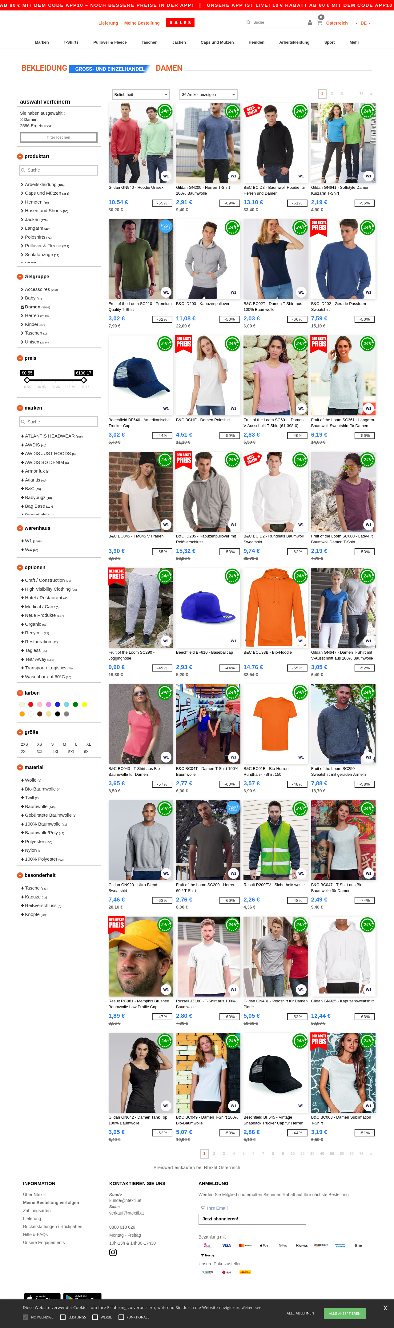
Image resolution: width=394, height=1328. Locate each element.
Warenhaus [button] (37, 525)
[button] (311, 23)
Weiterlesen (251, 1307)
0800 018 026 (122, 1224)
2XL (24, 749)
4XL (56, 749)
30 (312, 1151)
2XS (24, 742)
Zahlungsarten (37, 1207)
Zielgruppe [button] (37, 273)
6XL (87, 749)
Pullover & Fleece (110, 42)
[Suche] (274, 22)
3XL (40, 749)
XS (39, 742)
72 (361, 91)
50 (332, 1151)
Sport (329, 42)
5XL (71, 749)
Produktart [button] (37, 153)
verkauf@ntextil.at (126, 1210)
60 (342, 1151)
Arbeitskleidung (294, 42)
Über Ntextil (34, 1191)
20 (302, 1151)
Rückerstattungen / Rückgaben (52, 1223)
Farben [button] (32, 690)
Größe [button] (31, 729)
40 (322, 1151)
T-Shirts (71, 42)
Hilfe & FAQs (35, 1231)
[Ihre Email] (231, 1205)
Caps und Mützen (217, 42)
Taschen (150, 42)
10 (293, 1151)
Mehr (354, 42)
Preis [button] (30, 355)
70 (352, 1151)
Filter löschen (58, 135)
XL (88, 742)
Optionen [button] (35, 565)
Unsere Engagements (44, 1239)
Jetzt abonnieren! (220, 1216)
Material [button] (34, 764)
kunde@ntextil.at (125, 1197)
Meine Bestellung (142, 23)
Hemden (256, 42)
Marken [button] (33, 405)
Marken (42, 42)
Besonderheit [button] (40, 872)
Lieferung (108, 23)
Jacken (179, 42)
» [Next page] (371, 91)
